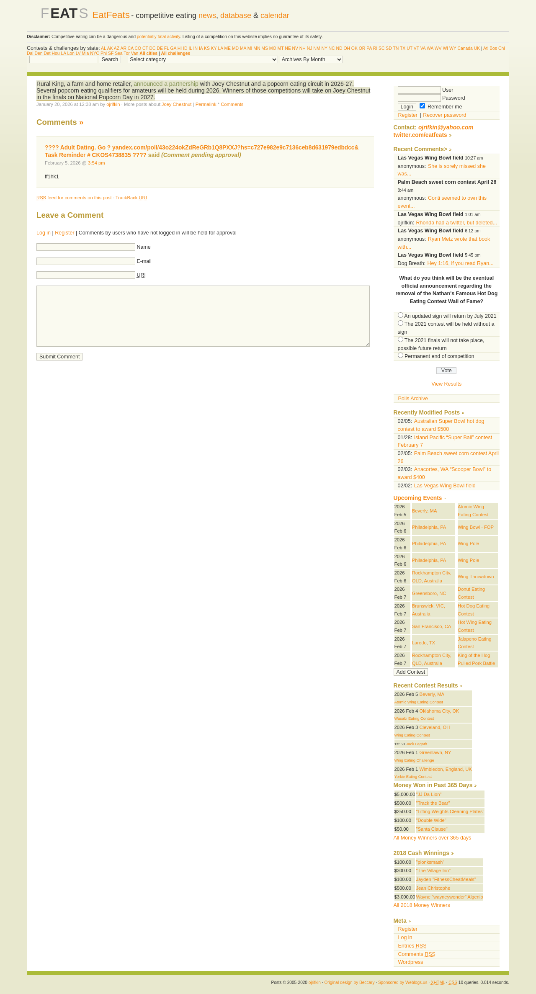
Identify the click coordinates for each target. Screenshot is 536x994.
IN (195, 48)
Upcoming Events (418, 498)
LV (78, 53)
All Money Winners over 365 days (433, 838)
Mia (85, 53)
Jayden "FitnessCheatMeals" (446, 879)
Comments (232, 104)
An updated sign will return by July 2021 (450, 316)
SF (110, 53)
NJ (309, 48)
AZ (116, 48)
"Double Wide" (431, 820)
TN (396, 48)
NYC (94, 53)
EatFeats (111, 15)
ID (185, 48)
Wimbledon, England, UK (445, 769)
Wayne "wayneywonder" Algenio (449, 896)
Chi (501, 48)
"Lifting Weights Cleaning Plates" (450, 811)
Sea (119, 53)
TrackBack (131, 197)
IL (190, 48)
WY (452, 48)
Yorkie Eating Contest (413, 777)
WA (430, 48)
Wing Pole (468, 543)
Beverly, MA (424, 510)
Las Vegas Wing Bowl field (445, 486)
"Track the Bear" (433, 803)
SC (381, 48)
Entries (412, 946)
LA (220, 48)
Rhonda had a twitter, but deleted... (456, 223)
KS (207, 48)
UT (409, 48)
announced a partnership (167, 83)
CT (145, 48)
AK (110, 48)
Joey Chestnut (177, 104)
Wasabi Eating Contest (414, 718)
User (426, 90)
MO (272, 48)
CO (138, 48)
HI (180, 48)
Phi (103, 53)
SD (389, 48)
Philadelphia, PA (429, 527)
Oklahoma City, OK (439, 710)
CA (131, 48)
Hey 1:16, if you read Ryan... (461, 263)
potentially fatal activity (158, 36)
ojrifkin (113, 104)
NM (316, 48)
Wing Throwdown (476, 576)
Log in (43, 233)
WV (438, 48)
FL (166, 48)
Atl (485, 48)
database (235, 15)
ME (227, 48)
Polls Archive (413, 399)
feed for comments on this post (74, 197)
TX (402, 48)
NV (295, 48)
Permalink (206, 104)
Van (135, 53)
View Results (446, 384)
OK (354, 48)
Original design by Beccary (349, 982)
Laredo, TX (423, 642)
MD (235, 48)
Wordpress (410, 962)
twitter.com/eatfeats (420, 135)
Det (47, 53)
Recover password (444, 115)
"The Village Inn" (433, 870)
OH (346, 48)
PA (369, 48)
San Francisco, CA (431, 626)
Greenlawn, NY (435, 752)
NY (324, 48)
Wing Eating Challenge (414, 760)
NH (302, 48)
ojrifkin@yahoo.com (446, 127)
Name (144, 247)
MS (264, 48)
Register (64, 233)
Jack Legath (416, 744)
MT (280, 48)
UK (477, 48)
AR (123, 48)
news (207, 15)
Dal (30, 53)
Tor (126, 53)
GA (173, 48)
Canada (464, 48)
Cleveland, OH (434, 727)
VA (423, 48)
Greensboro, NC (429, 593)
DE (160, 48)
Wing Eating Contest (412, 735)
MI (250, 48)
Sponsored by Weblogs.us (403, 982)
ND (339, 48)
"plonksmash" (430, 862)
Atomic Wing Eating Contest (418, 702)
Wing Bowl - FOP (476, 527)
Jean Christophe (433, 888)
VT (416, 48)
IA (201, 48)
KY (214, 48)
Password (431, 98)
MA (243, 48)
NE (288, 48)
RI (375, 48)
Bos (493, 48)
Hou (56, 53)
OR (362, 48)
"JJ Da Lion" (428, 794)
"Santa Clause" (431, 829)
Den (38, 53)
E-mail (144, 261)
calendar (274, 15)
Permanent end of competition (439, 356)
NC (332, 48)
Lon (70, 53)
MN (256, 48)
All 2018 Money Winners (422, 905)
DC (152, 48)
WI (445, 48)
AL (103, 48)
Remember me (441, 107)
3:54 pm (96, 162)
